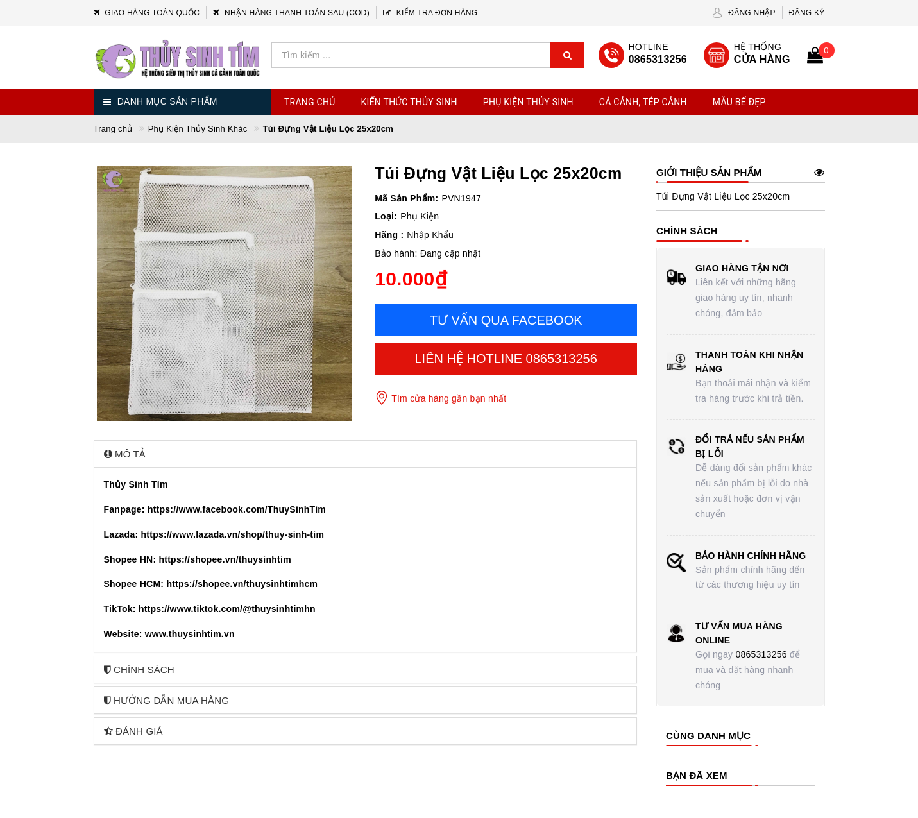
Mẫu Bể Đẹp (739, 102)
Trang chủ (310, 102)
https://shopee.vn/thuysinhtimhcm (242, 584)
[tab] (365, 454)
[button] (365, 454)
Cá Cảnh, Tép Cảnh (643, 102)
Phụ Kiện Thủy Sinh (528, 102)
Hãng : (389, 235)
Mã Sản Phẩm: (406, 198)
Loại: (386, 216)
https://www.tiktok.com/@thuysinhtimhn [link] (227, 609)
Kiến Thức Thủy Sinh (409, 102)
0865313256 (760, 654)
